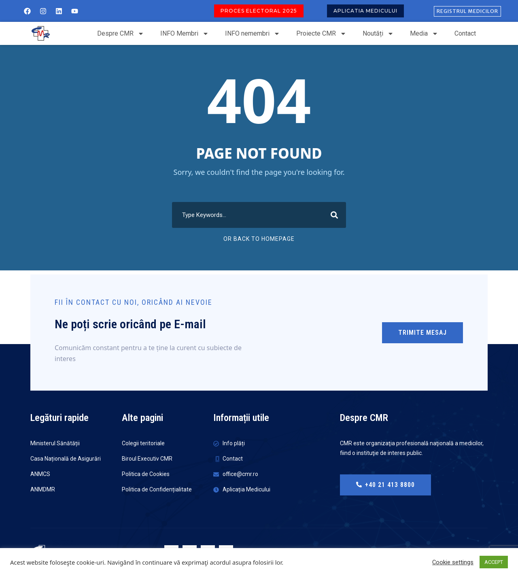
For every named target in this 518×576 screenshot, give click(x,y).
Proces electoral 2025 (259, 11)
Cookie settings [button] (452, 562)
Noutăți (378, 33)
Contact (465, 33)
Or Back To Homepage (259, 239)
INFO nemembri (252, 33)
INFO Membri (184, 33)
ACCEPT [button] (493, 562)
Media (424, 33)
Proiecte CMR (321, 33)
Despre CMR (120, 33)
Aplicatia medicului (365, 11)
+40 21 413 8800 (385, 485)
